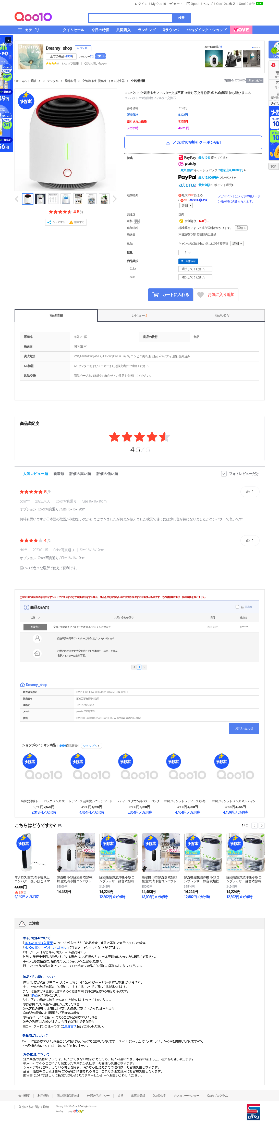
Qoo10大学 (247, 4)
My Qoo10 (158, 4)
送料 (133, 221)
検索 (181, 18)
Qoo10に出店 (225, 4)
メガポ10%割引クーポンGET (193, 142)
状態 (32, 617)
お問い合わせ (244, 728)
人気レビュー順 (35, 474)
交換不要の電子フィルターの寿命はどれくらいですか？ (82, 627)
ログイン (141, 4)
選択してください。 (196, 269)
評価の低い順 (107, 474)
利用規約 (43, 1095)
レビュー (139, 315)
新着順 (58, 474)
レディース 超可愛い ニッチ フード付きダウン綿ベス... (92, 801)
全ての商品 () (61, 56)
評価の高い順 (80, 474)
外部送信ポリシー (98, 1095)
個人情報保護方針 (68, 1095)
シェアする (58, 222)
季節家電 (70, 81)
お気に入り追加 (215, 295)
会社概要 (24, 1095)
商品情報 (56, 315)
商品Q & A (223, 315)
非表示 (248, 606)
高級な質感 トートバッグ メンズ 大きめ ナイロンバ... (44, 801)
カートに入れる (170, 294)
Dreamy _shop (59, 48)
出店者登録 (138, 1095)
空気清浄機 (138, 81)
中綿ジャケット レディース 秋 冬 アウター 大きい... (187, 801)
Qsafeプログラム (217, 1095)
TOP (273, 166)
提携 (120, 1095)
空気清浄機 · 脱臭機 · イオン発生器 (103, 81)
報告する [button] (79, 222)
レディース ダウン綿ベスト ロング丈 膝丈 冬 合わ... (139, 801)
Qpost (195, 4)
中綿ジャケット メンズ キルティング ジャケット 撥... (235, 801)
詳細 (185, 205)
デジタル (52, 81)
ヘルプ (208, 4)
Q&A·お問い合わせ (95, 63)
